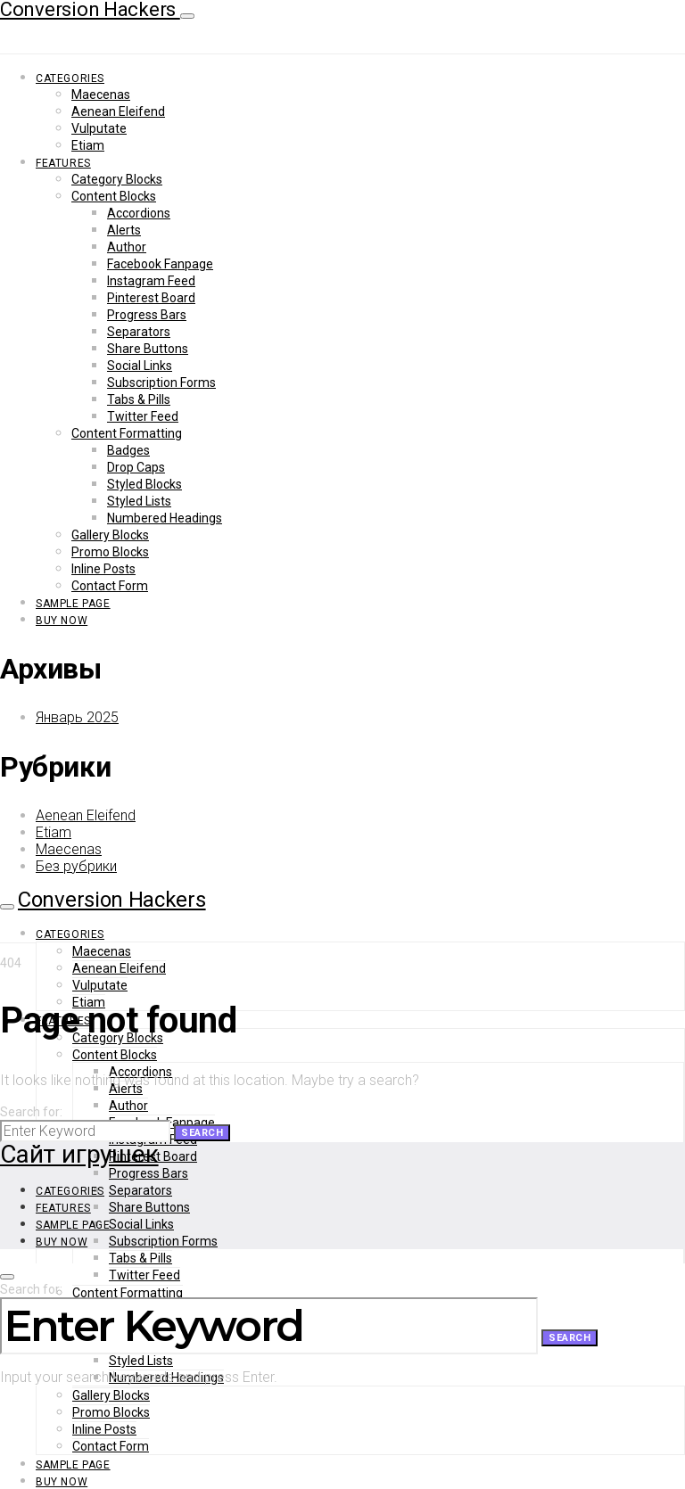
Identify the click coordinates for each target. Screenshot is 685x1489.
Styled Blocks (144, 484)
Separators (138, 332)
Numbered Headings (164, 518)
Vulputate (99, 128)
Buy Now (61, 620)
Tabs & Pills (138, 399)
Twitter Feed (142, 416)
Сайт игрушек (79, 1154)
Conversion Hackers (112, 899)
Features (63, 163)
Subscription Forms (161, 382)
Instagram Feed (151, 281)
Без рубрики (76, 866)
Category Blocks (116, 179)
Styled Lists (139, 501)
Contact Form (109, 586)
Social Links (139, 365)
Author (126, 247)
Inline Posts (103, 569)
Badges (128, 450)
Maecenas (100, 94)
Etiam (87, 145)
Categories (70, 78)
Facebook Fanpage (160, 264)
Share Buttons (147, 348)
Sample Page (73, 603)
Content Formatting (126, 433)
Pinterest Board (151, 298)
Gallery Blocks (110, 535)
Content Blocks (113, 196)
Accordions (138, 213)
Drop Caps (136, 467)
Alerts (124, 230)
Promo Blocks (110, 552)
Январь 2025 (77, 717)
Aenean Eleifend (118, 111)
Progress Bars (146, 315)
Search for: (31, 1112)
